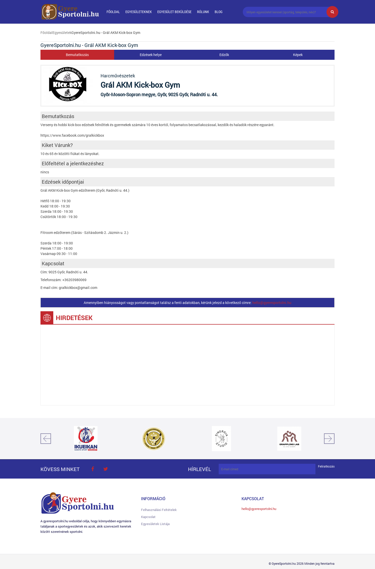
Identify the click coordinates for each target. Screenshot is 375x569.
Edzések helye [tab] (151, 54)
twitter (105, 469)
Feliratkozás (326, 466)
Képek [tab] (298, 54)
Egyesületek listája (155, 524)
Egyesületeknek (138, 11)
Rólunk (203, 11)
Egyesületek (62, 32)
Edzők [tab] (224, 54)
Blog (218, 11)
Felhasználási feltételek (159, 509)
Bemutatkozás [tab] (77, 54)
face (92, 469)
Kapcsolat (148, 516)
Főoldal (113, 11)
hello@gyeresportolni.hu (271, 302)
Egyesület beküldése (174, 11)
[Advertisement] (187, 365)
